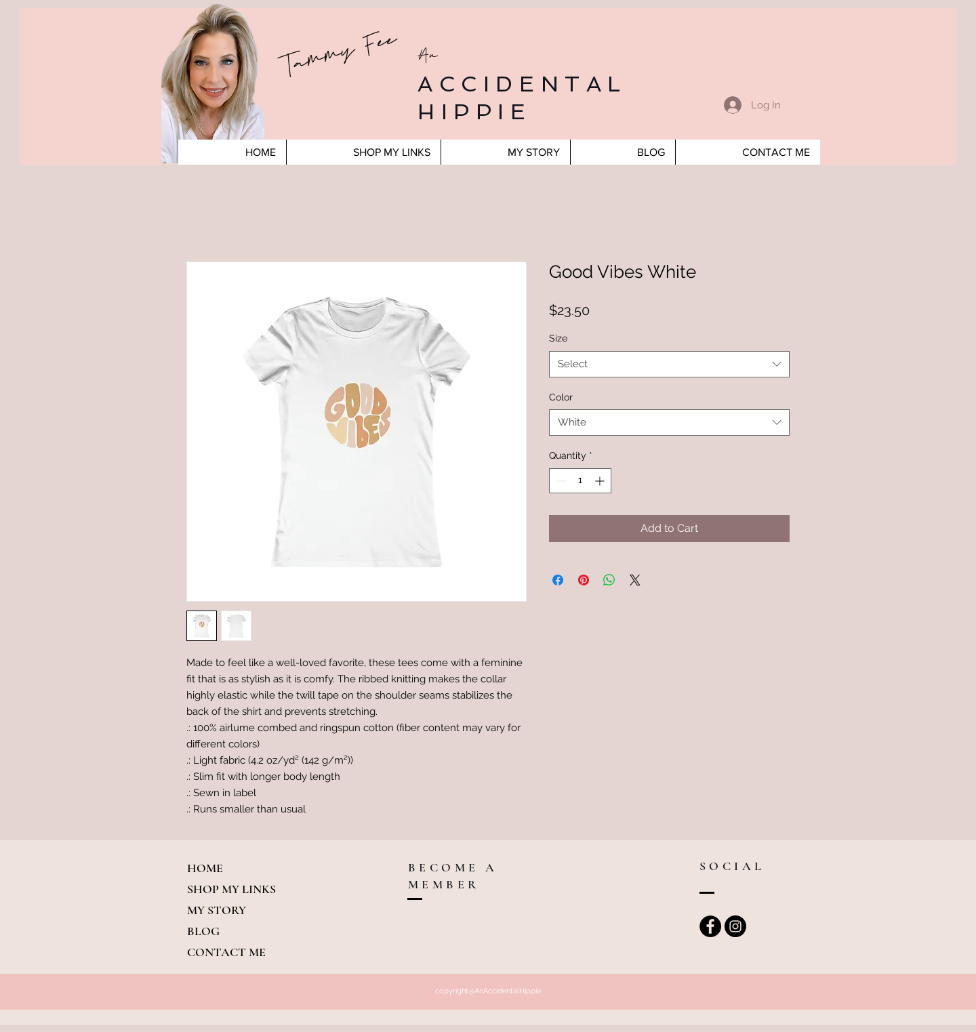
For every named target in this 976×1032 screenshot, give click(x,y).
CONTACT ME (226, 952)
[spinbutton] (580, 481)
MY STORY (216, 910)
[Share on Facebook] (558, 580)
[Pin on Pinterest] (583, 580)
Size (558, 338)
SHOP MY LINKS (231, 889)
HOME (205, 868)
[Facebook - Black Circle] (710, 926)
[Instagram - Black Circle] (735, 926)
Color (561, 397)
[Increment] (600, 481)
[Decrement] (559, 481)
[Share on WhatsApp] (609, 580)
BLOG (203, 931)
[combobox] (669, 364)
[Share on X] (635, 580)
